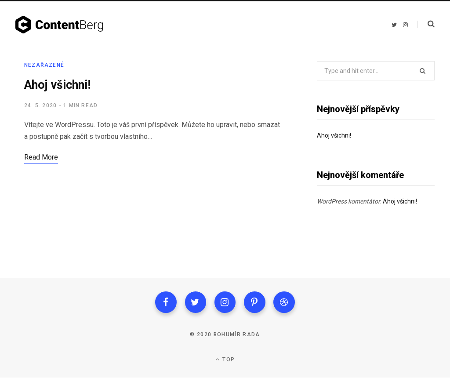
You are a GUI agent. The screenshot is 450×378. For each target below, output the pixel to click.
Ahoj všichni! (57, 85)
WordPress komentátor (348, 201)
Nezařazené (44, 65)
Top (225, 359)
